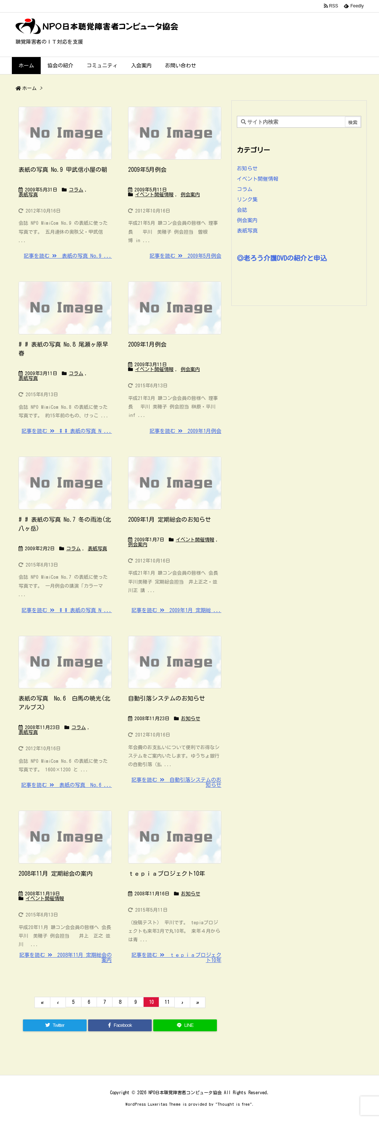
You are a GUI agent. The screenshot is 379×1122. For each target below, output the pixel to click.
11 (167, 1002)
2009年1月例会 (147, 344)
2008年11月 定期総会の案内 (56, 873)
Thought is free (234, 1104)
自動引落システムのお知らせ (166, 698)
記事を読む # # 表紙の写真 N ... (66, 431)
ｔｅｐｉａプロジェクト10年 (166, 873)
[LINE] (185, 1025)
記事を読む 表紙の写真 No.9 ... (68, 255)
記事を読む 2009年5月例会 (185, 255)
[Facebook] (120, 1025)
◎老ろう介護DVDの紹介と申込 (282, 258)
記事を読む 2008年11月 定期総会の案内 (65, 957)
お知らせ (190, 718)
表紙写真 (28, 194)
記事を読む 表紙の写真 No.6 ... (66, 785)
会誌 (242, 210)
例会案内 (190, 194)
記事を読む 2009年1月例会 (185, 431)
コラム (76, 189)
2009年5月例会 (147, 170)
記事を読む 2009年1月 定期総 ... (176, 610)
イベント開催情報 (154, 194)
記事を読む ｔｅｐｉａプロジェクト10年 (176, 957)
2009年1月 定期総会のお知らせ (169, 519)
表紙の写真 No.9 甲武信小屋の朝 (63, 170)
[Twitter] (55, 1025)
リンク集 (247, 199)
